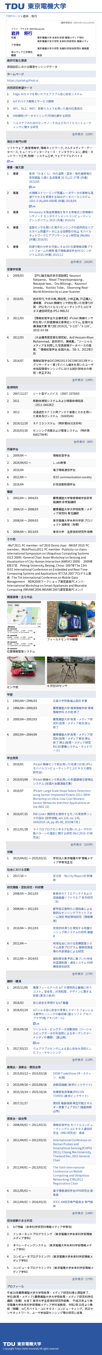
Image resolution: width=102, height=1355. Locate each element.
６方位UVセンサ (57, 686)
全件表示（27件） (83, 974)
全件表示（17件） (83, 1279)
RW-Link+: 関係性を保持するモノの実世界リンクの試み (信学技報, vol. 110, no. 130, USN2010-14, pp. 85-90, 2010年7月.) (62, 818)
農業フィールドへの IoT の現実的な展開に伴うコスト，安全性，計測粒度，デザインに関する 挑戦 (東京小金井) (62, 991)
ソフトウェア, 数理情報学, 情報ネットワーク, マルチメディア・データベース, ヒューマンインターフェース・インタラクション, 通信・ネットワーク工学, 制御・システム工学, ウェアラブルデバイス (50, 152)
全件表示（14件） (83, 1213)
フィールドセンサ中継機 (62, 639)
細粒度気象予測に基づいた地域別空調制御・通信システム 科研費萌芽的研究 (73, 962)
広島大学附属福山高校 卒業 (70, 701)
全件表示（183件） (83, 262)
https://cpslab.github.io (22, 80)
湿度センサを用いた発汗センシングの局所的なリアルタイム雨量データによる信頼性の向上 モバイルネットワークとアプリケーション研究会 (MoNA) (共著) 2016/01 (61, 233)
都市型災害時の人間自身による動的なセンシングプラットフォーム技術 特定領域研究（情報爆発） (73, 915)
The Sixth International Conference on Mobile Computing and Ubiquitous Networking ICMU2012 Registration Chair (71, 1175)
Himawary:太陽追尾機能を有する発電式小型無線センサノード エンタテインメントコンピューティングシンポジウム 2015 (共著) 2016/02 (61, 216)
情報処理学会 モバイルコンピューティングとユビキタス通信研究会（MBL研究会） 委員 (73, 1129)
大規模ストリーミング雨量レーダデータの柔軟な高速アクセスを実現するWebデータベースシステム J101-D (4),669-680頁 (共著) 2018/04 (61, 197)
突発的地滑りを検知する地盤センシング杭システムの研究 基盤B (73, 932)
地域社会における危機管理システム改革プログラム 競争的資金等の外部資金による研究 (73, 947)
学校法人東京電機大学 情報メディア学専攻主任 (73, 860)
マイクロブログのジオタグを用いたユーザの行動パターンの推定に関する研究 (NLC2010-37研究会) (63, 833)
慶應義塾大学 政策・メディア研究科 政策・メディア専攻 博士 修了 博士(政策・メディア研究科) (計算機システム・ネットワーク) (73, 742)
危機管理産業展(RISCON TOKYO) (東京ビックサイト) (70, 1094)
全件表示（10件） (83, 134)
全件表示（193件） (83, 844)
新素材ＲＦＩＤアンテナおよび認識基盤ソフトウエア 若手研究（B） (73, 897)
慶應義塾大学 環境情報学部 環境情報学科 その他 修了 (73, 710)
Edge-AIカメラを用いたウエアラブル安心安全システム (47, 94)
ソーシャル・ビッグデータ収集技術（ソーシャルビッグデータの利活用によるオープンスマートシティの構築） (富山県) (62, 1033)
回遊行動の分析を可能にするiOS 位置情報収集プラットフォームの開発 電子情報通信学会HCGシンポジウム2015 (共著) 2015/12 (61, 251)
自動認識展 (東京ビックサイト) (72, 1085)
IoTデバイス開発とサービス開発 (33, 101)
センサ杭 (12, 687)
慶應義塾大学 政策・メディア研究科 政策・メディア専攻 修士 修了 (73, 723)
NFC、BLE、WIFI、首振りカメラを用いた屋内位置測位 (48, 108)
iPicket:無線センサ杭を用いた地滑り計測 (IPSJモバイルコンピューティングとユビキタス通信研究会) (62, 768)
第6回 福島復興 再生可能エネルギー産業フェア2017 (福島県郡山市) (72, 1107)
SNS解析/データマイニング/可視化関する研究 (42, 116)
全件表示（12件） (83, 1060)
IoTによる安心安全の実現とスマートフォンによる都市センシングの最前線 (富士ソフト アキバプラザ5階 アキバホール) (63, 1014)
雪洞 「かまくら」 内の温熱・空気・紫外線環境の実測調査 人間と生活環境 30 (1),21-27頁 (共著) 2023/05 (60, 177)
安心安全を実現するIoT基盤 (50, 1003)
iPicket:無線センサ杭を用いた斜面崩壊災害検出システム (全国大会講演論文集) (63, 781)
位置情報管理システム (21, 651)
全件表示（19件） (83, 380)
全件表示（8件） (84, 442)
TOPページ (13, 16)
